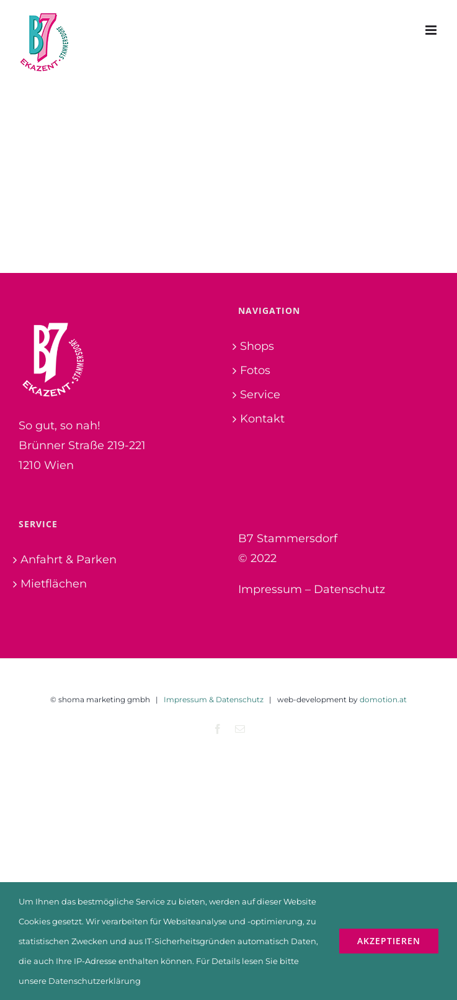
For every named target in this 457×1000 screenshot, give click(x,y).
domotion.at (383, 699)
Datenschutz (349, 589)
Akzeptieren (388, 941)
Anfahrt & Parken (68, 559)
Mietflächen (53, 584)
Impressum (270, 589)
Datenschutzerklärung (94, 981)
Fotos (255, 370)
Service (260, 394)
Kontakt (262, 419)
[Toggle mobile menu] (431, 30)
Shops (257, 346)
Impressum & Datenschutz (214, 699)
